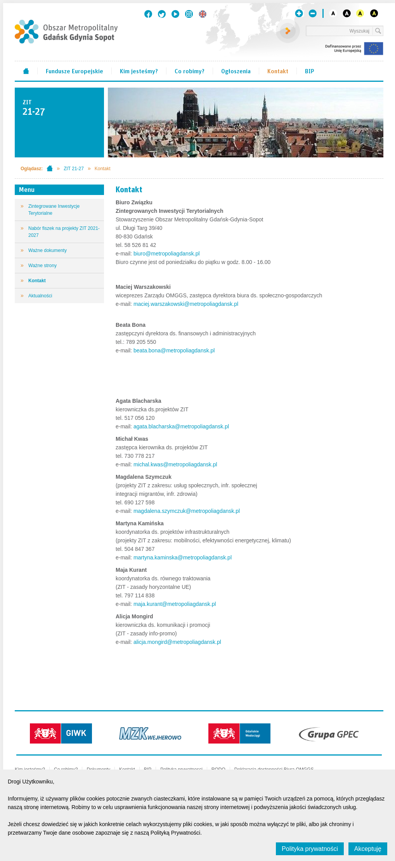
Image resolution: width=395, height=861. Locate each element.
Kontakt (277, 70)
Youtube (175, 14)
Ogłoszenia (236, 70)
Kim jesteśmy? (139, 70)
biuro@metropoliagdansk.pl (166, 253)
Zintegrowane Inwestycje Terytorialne (54, 210)
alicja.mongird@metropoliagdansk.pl (177, 642)
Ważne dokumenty (47, 250)
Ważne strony (42, 265)
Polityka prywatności (310, 848)
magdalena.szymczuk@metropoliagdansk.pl (186, 511)
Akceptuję (367, 848)
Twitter (162, 14)
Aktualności (40, 296)
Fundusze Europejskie (74, 70)
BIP (309, 70)
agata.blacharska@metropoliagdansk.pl (181, 426)
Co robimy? (189, 70)
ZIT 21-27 (74, 168)
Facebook (148, 14)
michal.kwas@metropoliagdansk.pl (175, 464)
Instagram (189, 14)
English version (202, 14)
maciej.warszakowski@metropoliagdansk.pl (185, 304)
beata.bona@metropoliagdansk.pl (174, 350)
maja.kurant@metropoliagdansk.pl (174, 604)
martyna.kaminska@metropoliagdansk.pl (182, 557)
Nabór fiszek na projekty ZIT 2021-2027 (64, 232)
